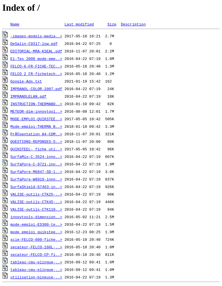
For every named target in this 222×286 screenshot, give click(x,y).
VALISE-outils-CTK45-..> (36, 201)
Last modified (79, 24)
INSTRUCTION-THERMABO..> (36, 103)
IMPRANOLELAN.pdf (28, 96)
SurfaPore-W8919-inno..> (36, 179)
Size (111, 24)
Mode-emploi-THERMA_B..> (36, 126)
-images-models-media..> (36, 36)
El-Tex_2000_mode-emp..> (36, 58)
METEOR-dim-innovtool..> (36, 111)
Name (14, 24)
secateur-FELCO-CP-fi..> (36, 254)
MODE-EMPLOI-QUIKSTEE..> (36, 118)
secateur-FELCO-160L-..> (36, 246)
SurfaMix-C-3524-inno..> (36, 156)
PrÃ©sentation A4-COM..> (36, 133)
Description (133, 24)
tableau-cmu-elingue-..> (36, 262)
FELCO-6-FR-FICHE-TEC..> (36, 66)
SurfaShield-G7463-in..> (36, 186)
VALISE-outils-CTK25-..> (36, 194)
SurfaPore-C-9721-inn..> (36, 164)
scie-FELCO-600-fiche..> (36, 239)
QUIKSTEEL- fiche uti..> (36, 149)
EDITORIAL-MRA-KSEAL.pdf (36, 51)
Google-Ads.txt (26, 81)
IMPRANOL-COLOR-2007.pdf (36, 88)
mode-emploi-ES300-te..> (36, 224)
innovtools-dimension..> (36, 216)
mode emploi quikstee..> (36, 231)
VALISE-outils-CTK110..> (36, 209)
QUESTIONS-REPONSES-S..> (36, 141)
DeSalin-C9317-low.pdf (34, 43)
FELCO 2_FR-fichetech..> (36, 73)
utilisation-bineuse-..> (36, 277)
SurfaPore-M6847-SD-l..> (36, 171)
